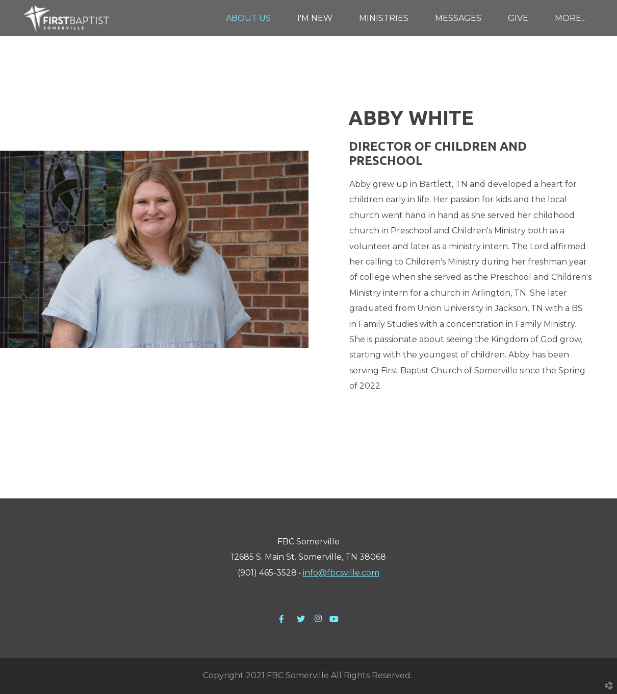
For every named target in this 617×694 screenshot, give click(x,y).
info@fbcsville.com (341, 573)
